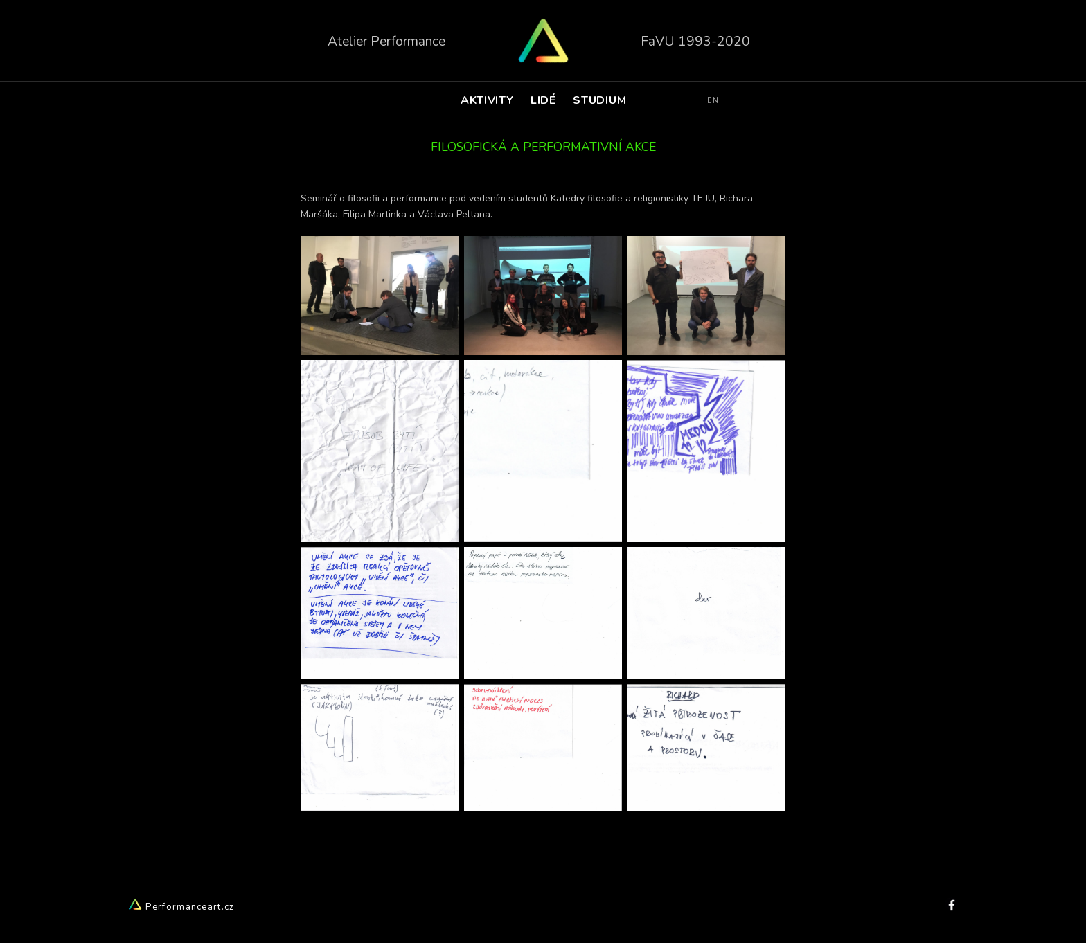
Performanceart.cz (181, 907)
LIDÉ (543, 100)
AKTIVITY (487, 100)
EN (713, 101)
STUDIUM (600, 100)
